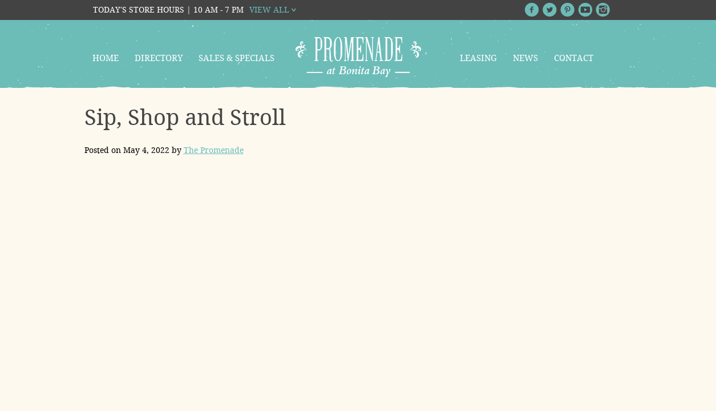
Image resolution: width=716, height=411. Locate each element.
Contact (573, 58)
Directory (159, 58)
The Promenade (214, 150)
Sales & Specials (236, 58)
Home (105, 58)
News (525, 58)
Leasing (478, 58)
